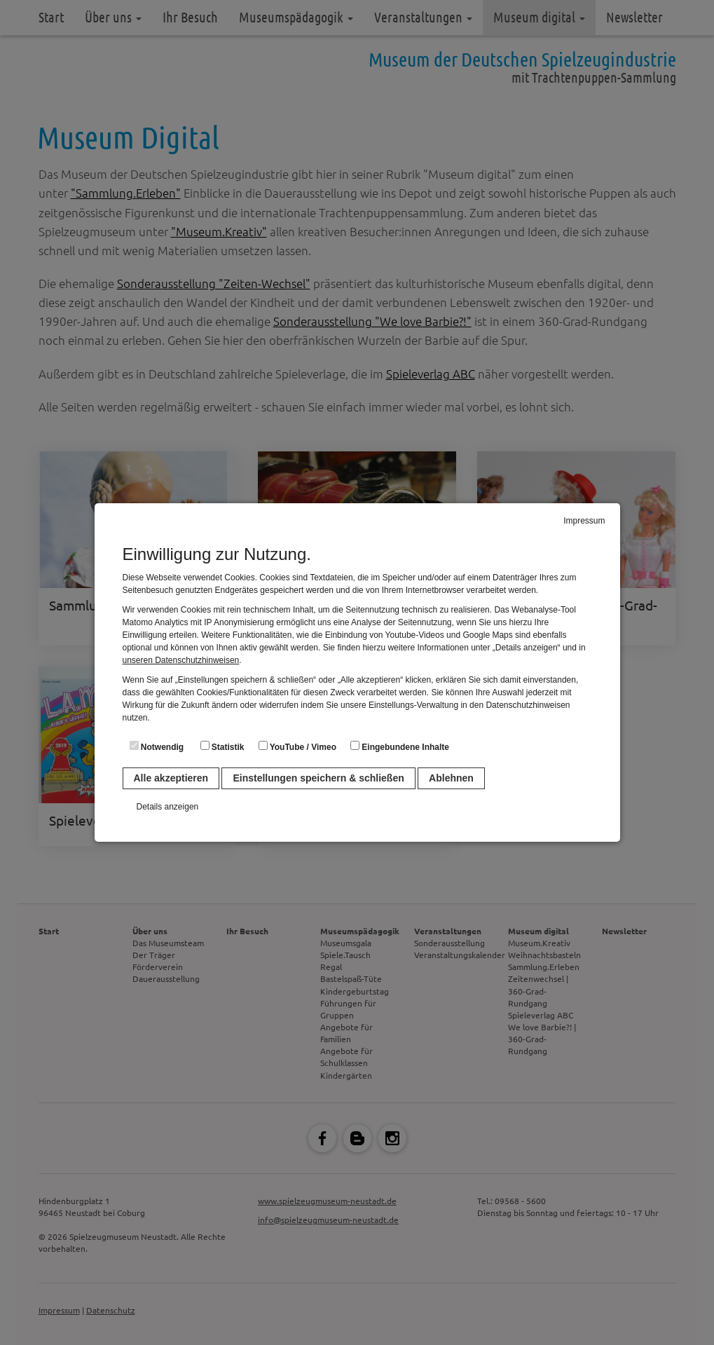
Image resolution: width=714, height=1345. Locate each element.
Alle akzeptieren (171, 778)
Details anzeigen (168, 807)
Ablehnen (451, 778)
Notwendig (157, 746)
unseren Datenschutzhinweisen (181, 660)
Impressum (584, 521)
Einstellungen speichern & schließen (318, 778)
